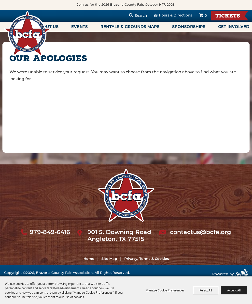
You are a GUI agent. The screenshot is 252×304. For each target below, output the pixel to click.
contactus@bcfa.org (200, 233)
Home (89, 258)
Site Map (109, 258)
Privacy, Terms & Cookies (146, 258)
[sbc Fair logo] (126, 195)
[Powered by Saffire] (242, 274)
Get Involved (233, 26)
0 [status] (206, 16)
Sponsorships (188, 26)
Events (79, 26)
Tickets (227, 16)
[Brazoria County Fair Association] (27, 33)
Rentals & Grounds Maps (129, 26)
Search (141, 16)
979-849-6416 (50, 233)
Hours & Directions (175, 15)
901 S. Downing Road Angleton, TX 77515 (119, 236)
